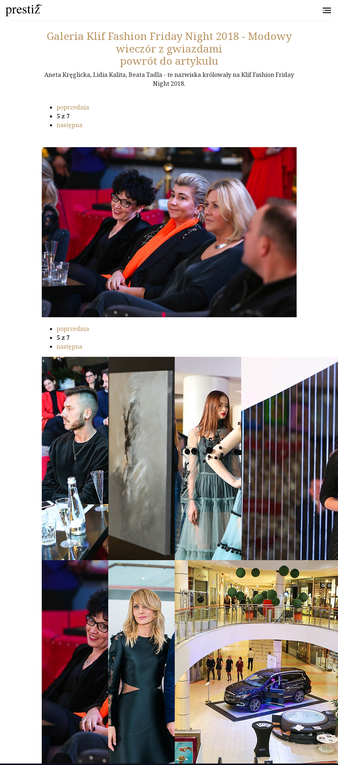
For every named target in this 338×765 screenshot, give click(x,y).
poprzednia (73, 107)
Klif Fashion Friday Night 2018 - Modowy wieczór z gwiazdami (169, 42)
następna (69, 125)
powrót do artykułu (169, 61)
